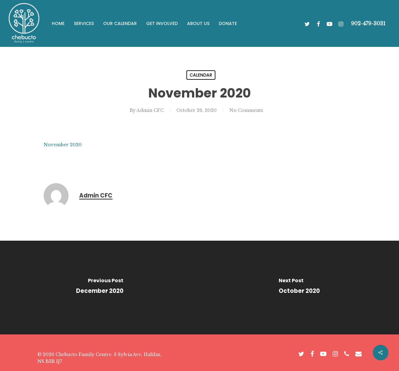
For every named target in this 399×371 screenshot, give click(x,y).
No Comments (246, 110)
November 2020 (63, 145)
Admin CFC (150, 110)
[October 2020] (299, 287)
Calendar (201, 75)
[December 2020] (100, 287)
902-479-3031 (368, 23)
